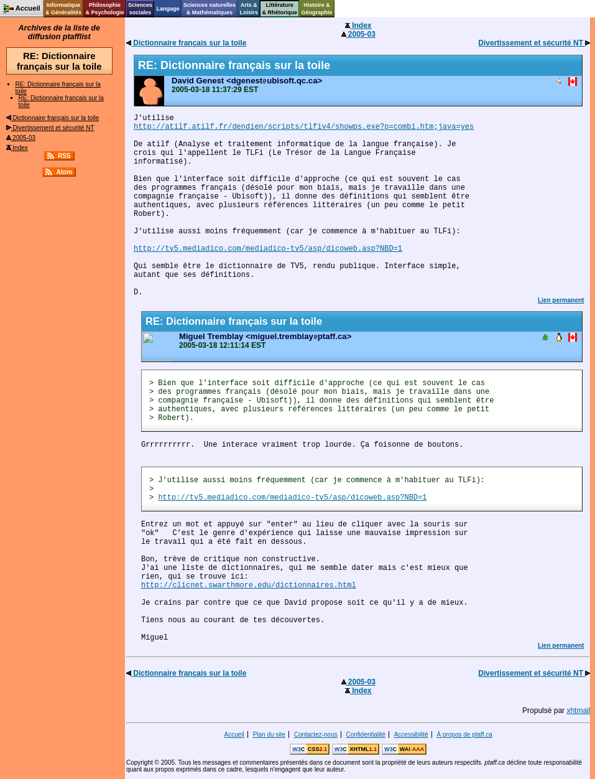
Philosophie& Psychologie (104, 9)
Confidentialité (365, 734)
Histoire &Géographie (317, 9)
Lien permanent (561, 300)
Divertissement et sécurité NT (50, 127)
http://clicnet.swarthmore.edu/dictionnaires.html (248, 585)
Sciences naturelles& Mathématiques (209, 9)
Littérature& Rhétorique (280, 9)
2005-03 (20, 137)
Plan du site (269, 734)
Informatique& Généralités (63, 9)
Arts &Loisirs (249, 9)
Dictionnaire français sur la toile (52, 117)
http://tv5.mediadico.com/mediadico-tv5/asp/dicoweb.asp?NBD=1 (268, 249)
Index (17, 147)
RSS (64, 155)
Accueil (234, 734)
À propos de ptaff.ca (464, 734)
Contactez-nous (316, 734)
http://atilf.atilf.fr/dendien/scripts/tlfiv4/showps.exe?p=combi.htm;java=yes (304, 127)
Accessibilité (411, 734)
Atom (64, 172)
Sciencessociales (140, 9)
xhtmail (578, 710)
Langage (167, 9)
